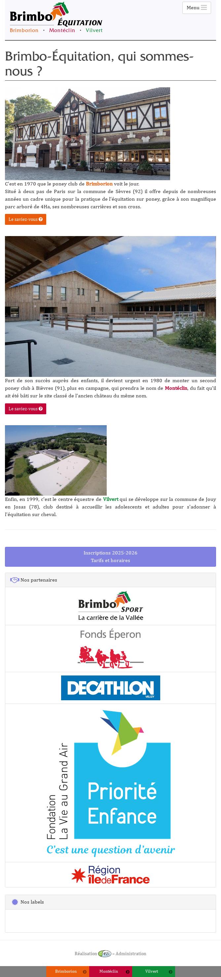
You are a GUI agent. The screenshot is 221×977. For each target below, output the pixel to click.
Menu (197, 7)
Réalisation (93, 953)
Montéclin (62, 31)
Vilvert (94, 31)
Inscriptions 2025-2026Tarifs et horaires (110, 556)
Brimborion (24, 31)
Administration (131, 953)
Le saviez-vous (26, 219)
